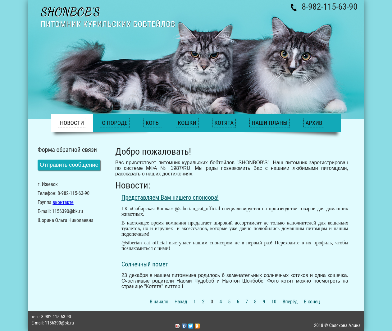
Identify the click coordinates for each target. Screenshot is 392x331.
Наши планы (269, 122)
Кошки (187, 122)
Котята (224, 122)
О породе (115, 122)
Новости (72, 122)
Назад (181, 302)
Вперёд (290, 302)
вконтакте (62, 202)
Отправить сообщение (69, 165)
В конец (312, 302)
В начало (159, 302)
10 (273, 302)
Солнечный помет (144, 264)
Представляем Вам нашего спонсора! (170, 197)
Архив (314, 122)
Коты (153, 122)
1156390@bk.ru (59, 323)
